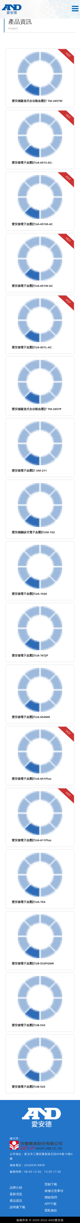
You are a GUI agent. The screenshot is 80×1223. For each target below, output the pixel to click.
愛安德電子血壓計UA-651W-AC (32, 286)
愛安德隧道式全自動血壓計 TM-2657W (37, 101)
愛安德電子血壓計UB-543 (28, 1025)
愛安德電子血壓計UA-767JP (30, 655)
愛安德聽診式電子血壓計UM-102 (33, 532)
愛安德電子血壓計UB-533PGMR (33, 963)
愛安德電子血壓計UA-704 (28, 902)
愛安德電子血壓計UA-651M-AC (32, 224)
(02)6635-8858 (34, 1165)
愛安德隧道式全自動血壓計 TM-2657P (36, 409)
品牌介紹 (16, 1187)
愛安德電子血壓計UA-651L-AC (32, 347)
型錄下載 (51, 1184)
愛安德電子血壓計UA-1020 (29, 594)
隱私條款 (51, 1210)
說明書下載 (17, 1207)
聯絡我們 (51, 1197)
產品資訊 (16, 1200)
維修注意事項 (54, 1191)
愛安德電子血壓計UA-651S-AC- (32, 162)
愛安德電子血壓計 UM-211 (29, 470)
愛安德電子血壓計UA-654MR (31, 717)
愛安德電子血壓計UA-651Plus (31, 778)
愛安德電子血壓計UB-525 (28, 1086)
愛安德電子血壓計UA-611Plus (31, 840)
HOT (68, 54)
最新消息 (16, 1194)
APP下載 (51, 1204)
